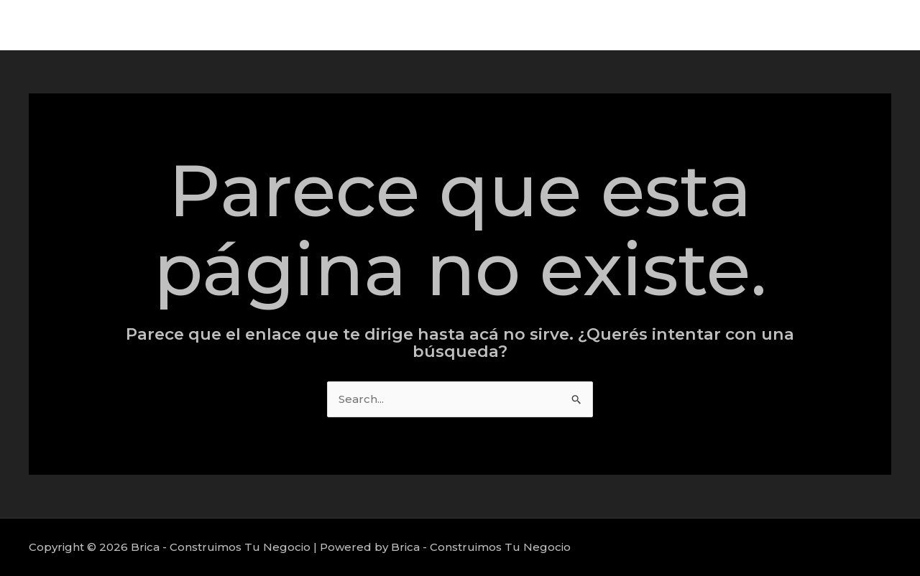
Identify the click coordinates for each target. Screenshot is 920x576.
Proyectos (782, 25)
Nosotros (858, 25)
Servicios (708, 25)
